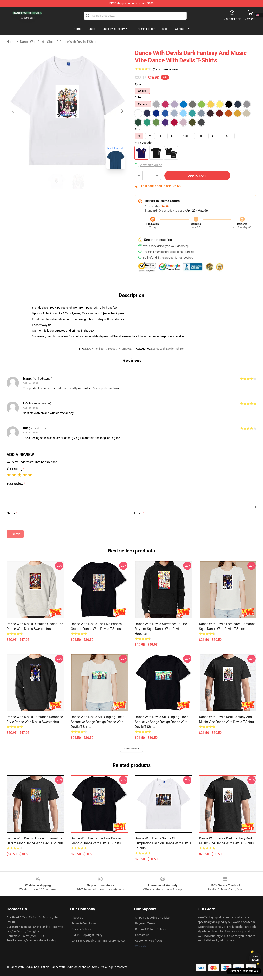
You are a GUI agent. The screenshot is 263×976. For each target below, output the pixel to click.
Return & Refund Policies (150, 929)
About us (77, 917)
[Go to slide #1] (57, 181)
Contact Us (142, 935)
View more (132, 748)
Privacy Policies (81, 929)
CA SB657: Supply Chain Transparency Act (98, 940)
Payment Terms (145, 923)
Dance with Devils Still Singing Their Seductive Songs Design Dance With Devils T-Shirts (97, 722)
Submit (15, 534)
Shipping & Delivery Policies (152, 917)
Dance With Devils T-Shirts (78, 42)
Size (137, 129)
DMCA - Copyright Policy (87, 935)
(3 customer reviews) (166, 69)
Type (138, 84)
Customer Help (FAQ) (148, 940)
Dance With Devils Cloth (37, 42)
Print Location (144, 142)
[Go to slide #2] (78, 181)
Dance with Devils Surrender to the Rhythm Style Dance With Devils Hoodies (161, 629)
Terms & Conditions (84, 923)
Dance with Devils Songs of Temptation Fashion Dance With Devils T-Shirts (163, 843)
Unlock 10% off (255, 958)
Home (11, 42)
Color (138, 97)
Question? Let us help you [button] (244, 971)
